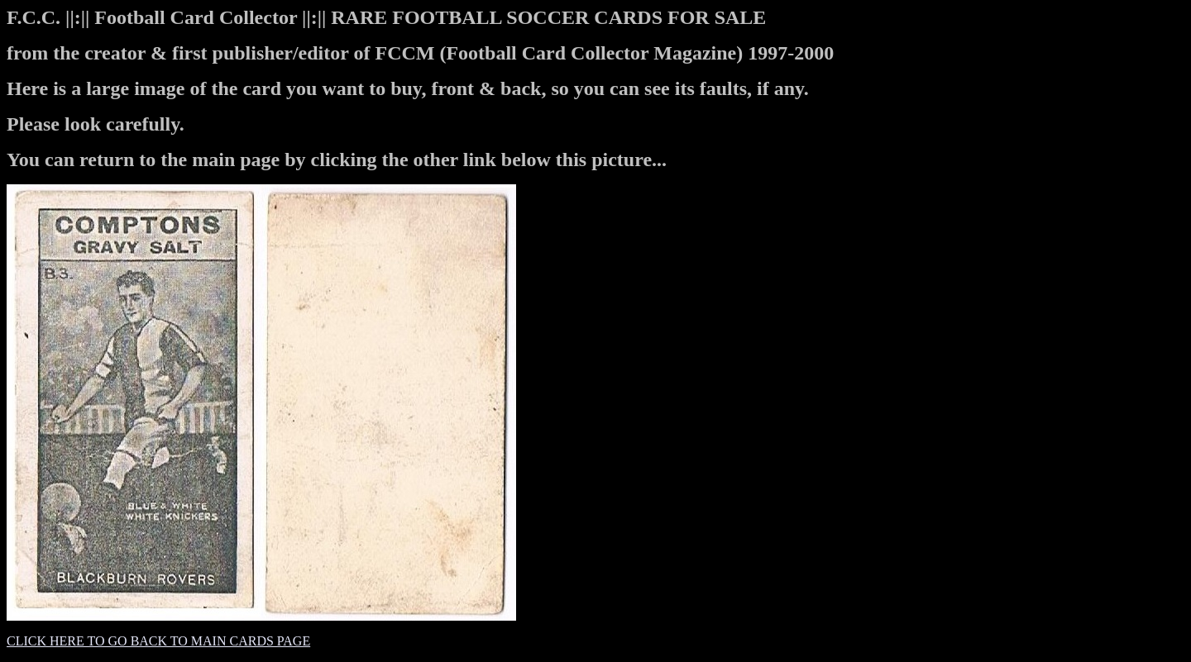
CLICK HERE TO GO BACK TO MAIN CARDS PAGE (158, 641)
